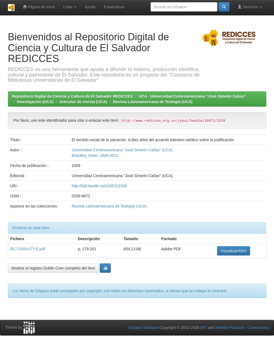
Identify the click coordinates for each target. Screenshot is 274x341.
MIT (203, 327)
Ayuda (90, 7)
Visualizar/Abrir (234, 251)
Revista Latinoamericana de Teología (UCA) (152, 102)
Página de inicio (39, 6)
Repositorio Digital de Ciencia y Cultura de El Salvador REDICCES (72, 96)
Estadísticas (114, 7)
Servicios (250, 6)
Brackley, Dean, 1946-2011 (95, 155)
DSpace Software (143, 327)
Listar (69, 7)
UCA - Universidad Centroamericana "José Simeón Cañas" (192, 96)
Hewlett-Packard (229, 327)
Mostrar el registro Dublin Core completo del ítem (53, 268)
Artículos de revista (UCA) (83, 102)
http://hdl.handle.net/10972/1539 (99, 186)
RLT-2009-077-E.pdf (27, 249)
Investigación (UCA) (35, 102)
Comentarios (258, 327)
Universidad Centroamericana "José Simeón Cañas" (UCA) (122, 150)
